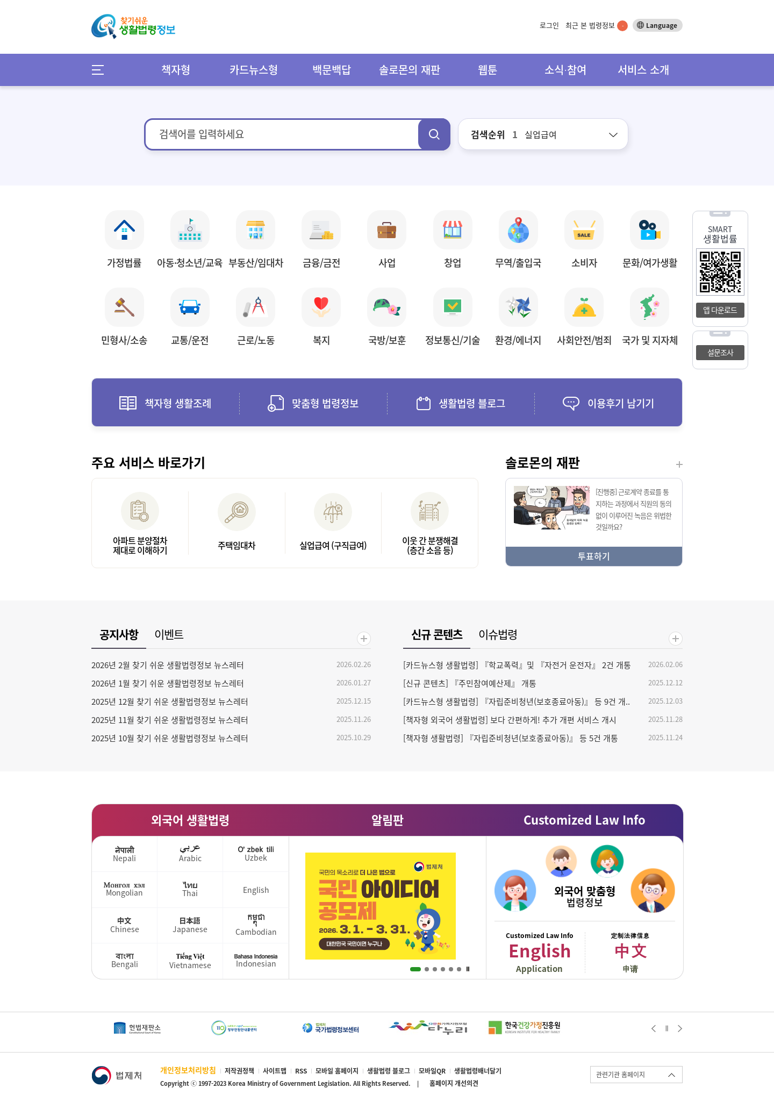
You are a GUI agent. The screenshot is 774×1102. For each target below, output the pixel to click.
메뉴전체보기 (101, 69)
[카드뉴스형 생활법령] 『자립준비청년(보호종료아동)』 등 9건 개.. (516, 701)
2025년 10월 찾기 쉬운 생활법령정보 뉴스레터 (169, 738)
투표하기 (594, 555)
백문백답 (331, 69)
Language (661, 25)
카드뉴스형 (254, 69)
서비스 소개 (643, 69)
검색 (434, 134)
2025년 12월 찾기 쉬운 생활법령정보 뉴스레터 (169, 701)
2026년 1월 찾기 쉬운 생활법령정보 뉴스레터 (167, 683)
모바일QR (432, 1071)
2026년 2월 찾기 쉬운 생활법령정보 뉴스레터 (167, 665)
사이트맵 (274, 1071)
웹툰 (487, 69)
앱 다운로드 (720, 309)
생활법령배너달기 (477, 1071)
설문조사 (720, 352)
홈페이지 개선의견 (453, 1083)
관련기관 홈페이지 (620, 1074)
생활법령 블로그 (388, 1071)
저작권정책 (239, 1071)
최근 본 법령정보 (596, 25)
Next (680, 1028)
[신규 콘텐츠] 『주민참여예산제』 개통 (469, 683)
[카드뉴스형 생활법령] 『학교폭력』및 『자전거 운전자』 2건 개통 (517, 665)
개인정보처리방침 (188, 1069)
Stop (468, 969)
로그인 (549, 25)
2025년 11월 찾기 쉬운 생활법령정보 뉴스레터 (169, 720)
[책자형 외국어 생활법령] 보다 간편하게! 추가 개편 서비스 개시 (510, 720)
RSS (301, 1071)
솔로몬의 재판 (409, 69)
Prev (653, 1028)
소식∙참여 (565, 69)
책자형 (175, 69)
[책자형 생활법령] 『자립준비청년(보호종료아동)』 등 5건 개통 (510, 738)
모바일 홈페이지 (337, 1071)
